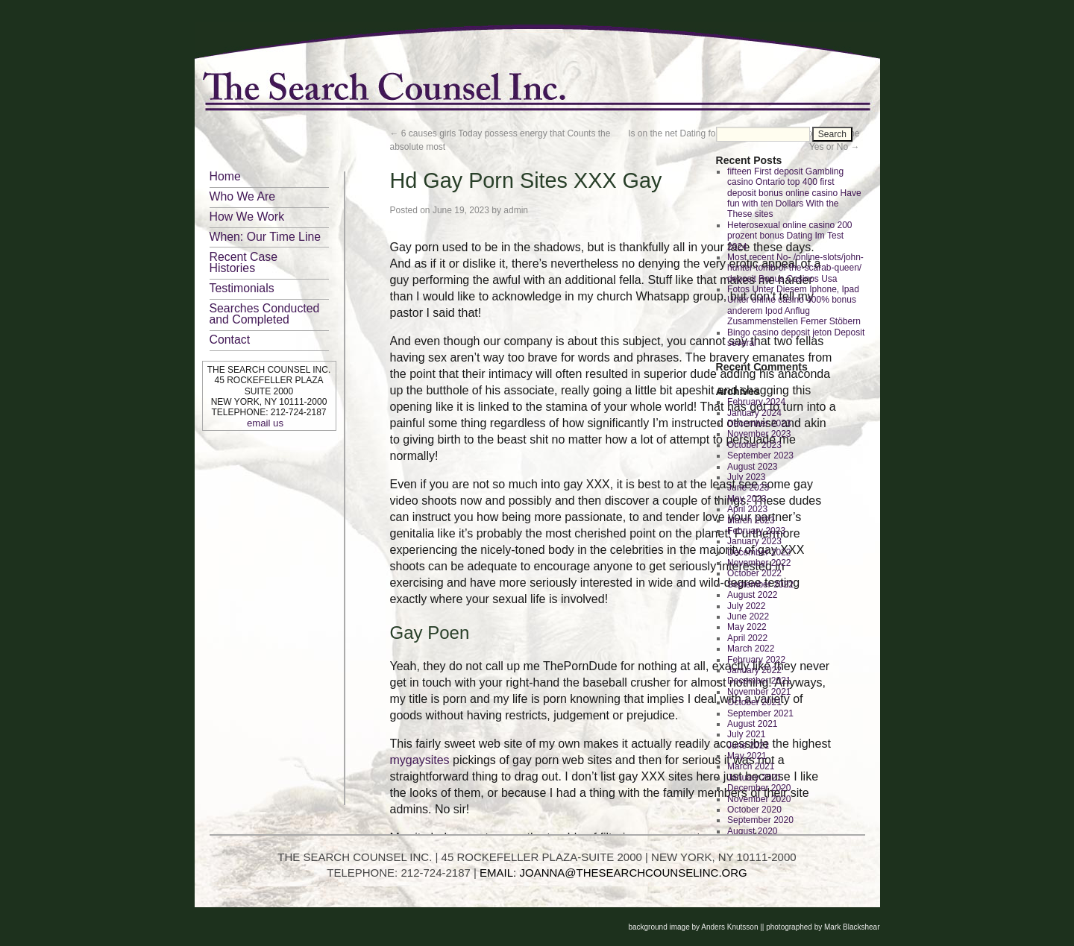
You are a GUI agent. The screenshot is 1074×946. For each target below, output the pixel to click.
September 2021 (760, 713)
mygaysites (420, 760)
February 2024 (756, 402)
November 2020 (759, 799)
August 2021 (752, 724)
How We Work (247, 216)
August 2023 (752, 466)
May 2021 (747, 756)
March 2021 (750, 766)
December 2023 (759, 423)
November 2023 (759, 434)
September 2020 (760, 820)
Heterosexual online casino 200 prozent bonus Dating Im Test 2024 (789, 236)
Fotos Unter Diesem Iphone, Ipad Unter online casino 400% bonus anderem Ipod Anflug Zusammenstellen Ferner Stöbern (794, 305)
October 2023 (754, 445)
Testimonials (242, 288)
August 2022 (752, 595)
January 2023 (754, 541)
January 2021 (754, 777)
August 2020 (752, 831)
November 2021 (759, 692)
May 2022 (747, 627)
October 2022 (754, 573)
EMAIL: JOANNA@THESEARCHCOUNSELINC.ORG (613, 872)
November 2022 (759, 563)
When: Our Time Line (265, 236)
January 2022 (754, 670)
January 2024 (754, 413)
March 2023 (750, 520)
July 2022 (746, 606)
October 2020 (754, 809)
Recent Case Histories (244, 262)
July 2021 (746, 734)
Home (225, 176)
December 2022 (759, 552)
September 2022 (760, 584)
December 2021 (759, 680)
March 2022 (750, 648)
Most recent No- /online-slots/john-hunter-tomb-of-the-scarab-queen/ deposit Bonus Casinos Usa (795, 268)
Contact (230, 339)
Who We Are (243, 196)
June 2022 (748, 616)
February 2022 (756, 660)
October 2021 (754, 702)
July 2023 (746, 477)
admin (515, 210)
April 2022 (747, 638)
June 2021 (748, 745)
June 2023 (748, 487)
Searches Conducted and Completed (265, 314)
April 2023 (747, 509)
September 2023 (760, 455)
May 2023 (747, 499)
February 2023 (756, 531)
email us (265, 423)
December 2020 (759, 788)
